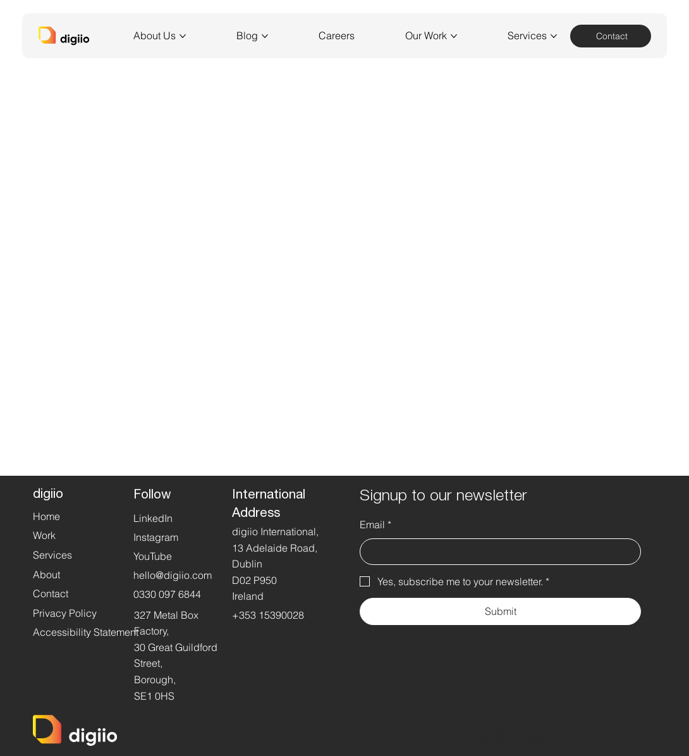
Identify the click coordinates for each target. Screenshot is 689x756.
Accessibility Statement (85, 632)
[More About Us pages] (183, 36)
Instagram (155, 537)
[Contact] (610, 36)
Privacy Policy (65, 613)
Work (44, 535)
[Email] (496, 551)
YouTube (152, 556)
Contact (50, 593)
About (46, 574)
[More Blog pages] (265, 36)
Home (46, 516)
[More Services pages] (554, 36)
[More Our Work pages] (454, 36)
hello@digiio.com (172, 575)
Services (52, 554)
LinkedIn (153, 518)
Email (375, 525)
